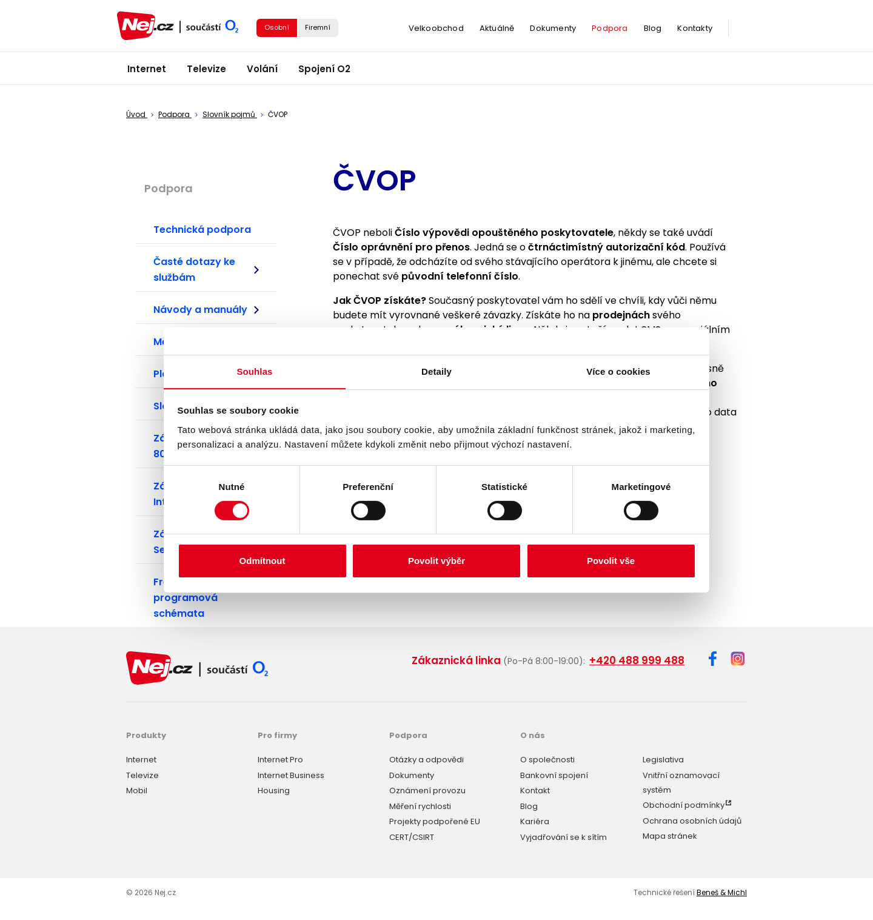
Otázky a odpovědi (426, 758)
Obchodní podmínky (683, 803)
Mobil (136, 788)
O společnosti (547, 758)
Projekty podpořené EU (434, 819)
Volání (262, 72)
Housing (274, 788)
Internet (146, 72)
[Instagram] (738, 660)
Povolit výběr (436, 561)
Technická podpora (202, 230)
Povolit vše (611, 561)
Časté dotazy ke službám (206, 270)
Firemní (317, 29)
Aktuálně (497, 30)
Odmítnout (262, 561)
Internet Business (291, 773)
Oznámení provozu (427, 788)
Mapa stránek (670, 834)
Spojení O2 (324, 72)
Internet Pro (280, 758)
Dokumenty (553, 30)
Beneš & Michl (722, 890)
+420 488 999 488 (636, 660)
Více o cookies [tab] (618, 371)
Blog (653, 30)
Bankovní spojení (554, 773)
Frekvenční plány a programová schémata (200, 597)
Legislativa (663, 758)
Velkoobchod (436, 30)
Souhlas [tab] (254, 371)
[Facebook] (713, 660)
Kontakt (535, 788)
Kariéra (534, 819)
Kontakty (694, 30)
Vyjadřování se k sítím (563, 835)
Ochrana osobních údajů (692, 819)
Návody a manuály (206, 310)
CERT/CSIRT (411, 835)
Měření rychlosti (420, 804)
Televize (206, 72)
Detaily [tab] (436, 371)
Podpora (609, 30)
